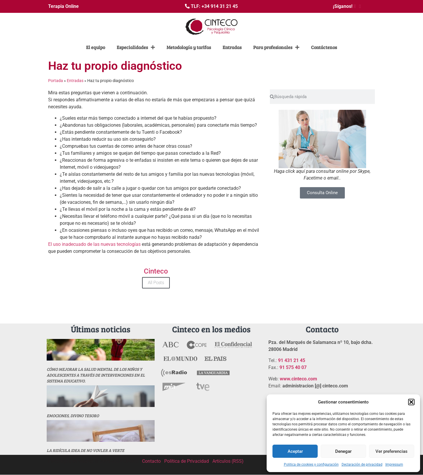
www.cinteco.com (298, 379)
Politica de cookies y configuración (311, 464)
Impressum (394, 464)
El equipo (95, 47)
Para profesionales (276, 47)
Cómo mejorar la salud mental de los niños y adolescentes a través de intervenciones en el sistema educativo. (96, 375)
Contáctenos (324, 47)
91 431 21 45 (291, 360)
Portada (55, 80)
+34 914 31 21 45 (220, 6)
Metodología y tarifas (189, 47)
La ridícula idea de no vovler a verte (85, 450)
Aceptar (295, 451)
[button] (411, 402)
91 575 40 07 (293, 367)
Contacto (151, 461)
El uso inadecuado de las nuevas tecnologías (95, 244)
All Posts (156, 282)
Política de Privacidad (186, 461)
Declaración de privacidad (362, 464)
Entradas (232, 47)
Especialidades (136, 47)
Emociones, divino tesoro (73, 415)
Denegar (343, 451)
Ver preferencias (391, 451)
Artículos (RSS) (228, 461)
